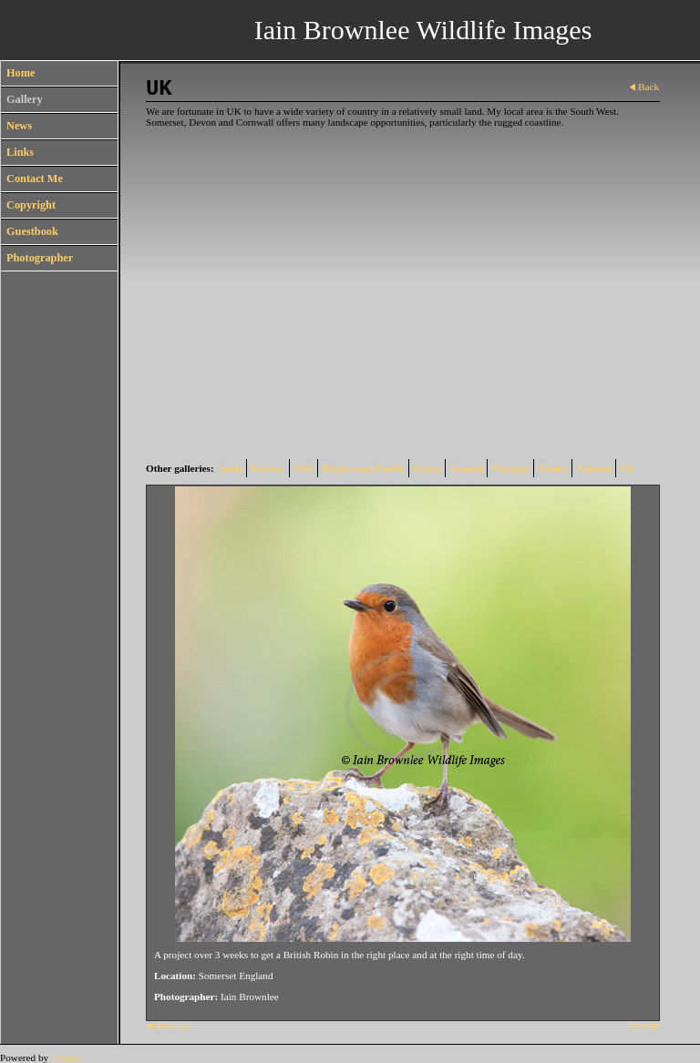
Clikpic (66, 1057)
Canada (466, 468)
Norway (268, 468)
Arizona (594, 468)
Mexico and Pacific (363, 468)
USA (303, 468)
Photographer (39, 257)
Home (20, 72)
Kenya (427, 468)
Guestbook (32, 231)
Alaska (553, 468)
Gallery (24, 99)
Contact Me (34, 178)
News (19, 125)
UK (627, 468)
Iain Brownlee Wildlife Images (423, 30)
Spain (230, 468)
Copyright (31, 205)
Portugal (510, 468)
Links (20, 152)
